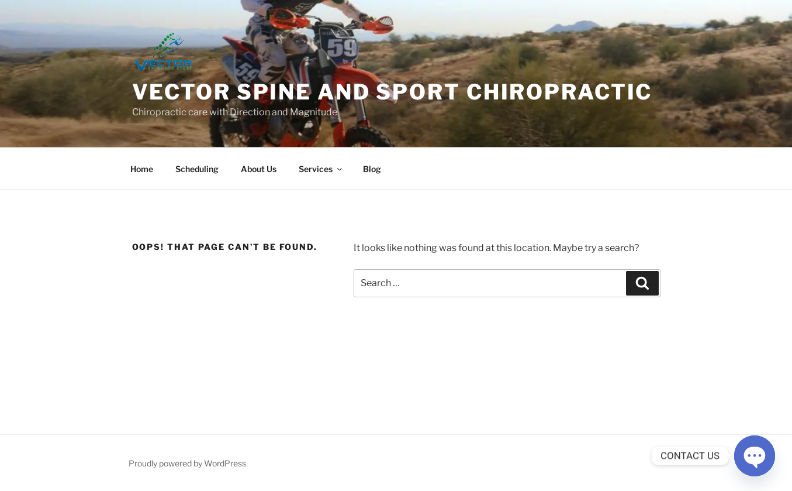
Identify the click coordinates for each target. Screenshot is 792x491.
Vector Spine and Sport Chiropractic (392, 92)
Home (141, 169)
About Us (258, 169)
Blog (372, 169)
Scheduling (197, 169)
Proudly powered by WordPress (187, 463)
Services (321, 169)
